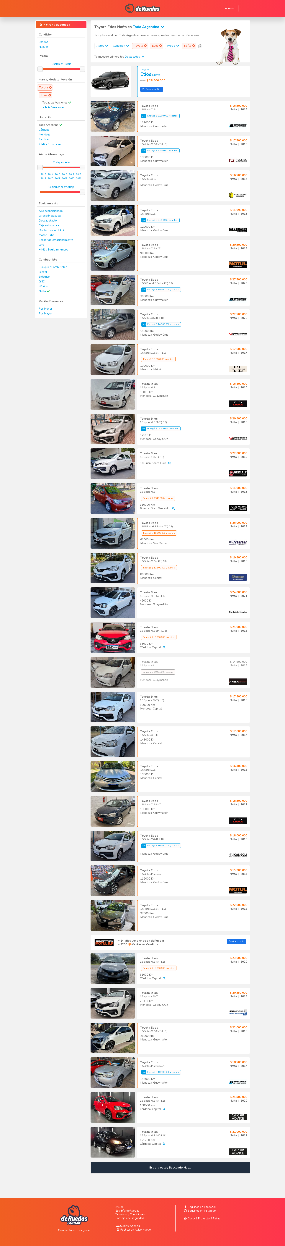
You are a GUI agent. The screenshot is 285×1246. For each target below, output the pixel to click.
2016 (64, 174)
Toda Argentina (149, 26)
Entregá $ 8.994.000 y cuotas (159, 220)
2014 (50, 174)
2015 (57, 174)
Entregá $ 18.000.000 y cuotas (159, 532)
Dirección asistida (50, 216)
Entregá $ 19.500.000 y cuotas (160, 289)
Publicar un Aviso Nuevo (133, 1230)
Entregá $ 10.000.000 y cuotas (160, 845)
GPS (41, 245)
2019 (43, 178)
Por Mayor (45, 313)
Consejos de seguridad (129, 1218)
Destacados (134, 57)
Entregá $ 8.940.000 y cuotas (158, 498)
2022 (64, 178)
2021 (57, 178)
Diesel (43, 272)
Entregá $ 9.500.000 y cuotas (159, 150)
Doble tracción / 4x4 (51, 230)
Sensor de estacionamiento (56, 240)
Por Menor (45, 309)
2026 (78, 178)
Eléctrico (44, 277)
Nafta (42, 291)
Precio (173, 46)
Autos (102, 46)
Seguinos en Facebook (199, 1207)
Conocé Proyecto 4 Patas (201, 1218)
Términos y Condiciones (130, 1214)
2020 (50, 178)
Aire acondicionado (51, 211)
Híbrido (43, 286)
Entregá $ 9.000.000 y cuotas (158, 359)
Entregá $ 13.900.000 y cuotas (158, 637)
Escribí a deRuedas (127, 1211)
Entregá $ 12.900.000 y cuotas (159, 428)
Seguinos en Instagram (200, 1211)
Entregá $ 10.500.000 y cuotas (160, 1072)
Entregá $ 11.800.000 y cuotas (159, 567)
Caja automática (49, 225)
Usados (43, 42)
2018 (78, 174)
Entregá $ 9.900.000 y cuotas (159, 116)
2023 (71, 178)
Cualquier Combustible (53, 267)
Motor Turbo (47, 235)
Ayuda (119, 1207)
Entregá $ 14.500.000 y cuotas (160, 324)
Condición (121, 46)
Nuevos (43, 47)
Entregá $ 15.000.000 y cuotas (158, 968)
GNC (42, 281)
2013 (43, 174)
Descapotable (48, 220)
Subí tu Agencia (127, 1226)
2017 (71, 174)
